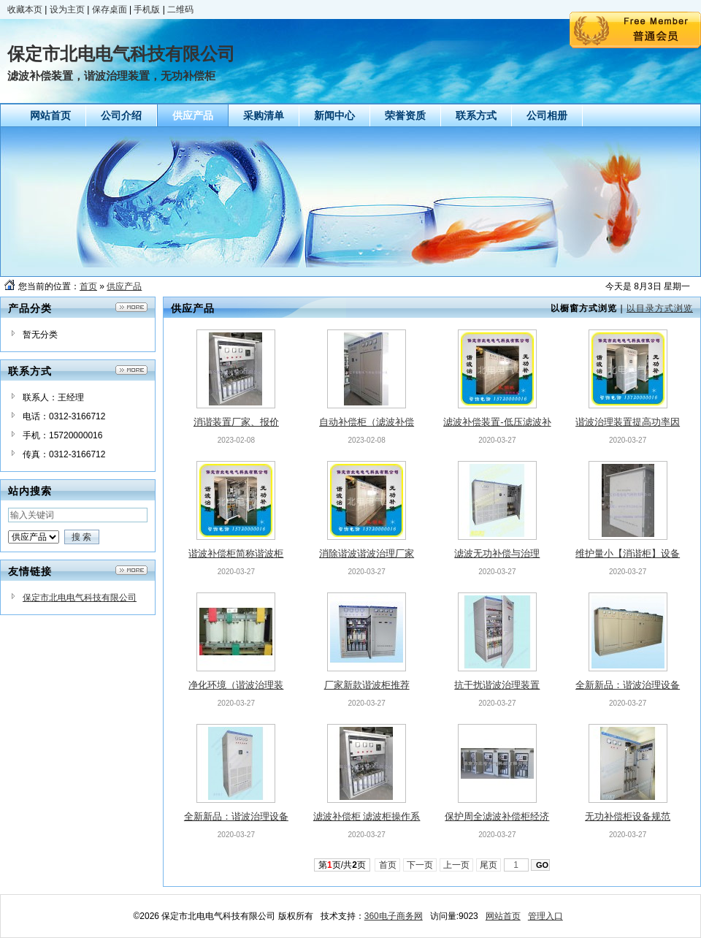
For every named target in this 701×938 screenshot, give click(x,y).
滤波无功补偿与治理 (497, 553)
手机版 (147, 9)
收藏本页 (24, 9)
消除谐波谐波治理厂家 (366, 553)
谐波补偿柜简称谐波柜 (235, 553)
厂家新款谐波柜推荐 (367, 684)
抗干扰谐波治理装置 (497, 684)
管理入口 (545, 916)
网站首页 (503, 916)
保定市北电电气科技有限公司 (80, 597)
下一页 (420, 865)
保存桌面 (109, 9)
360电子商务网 (393, 916)
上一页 (456, 865)
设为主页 (67, 9)
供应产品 (124, 286)
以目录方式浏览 (660, 308)
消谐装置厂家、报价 (236, 421)
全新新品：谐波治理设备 (627, 684)
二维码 (180, 9)
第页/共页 (342, 865)
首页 (88, 286)
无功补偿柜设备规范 (627, 816)
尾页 (489, 865)
